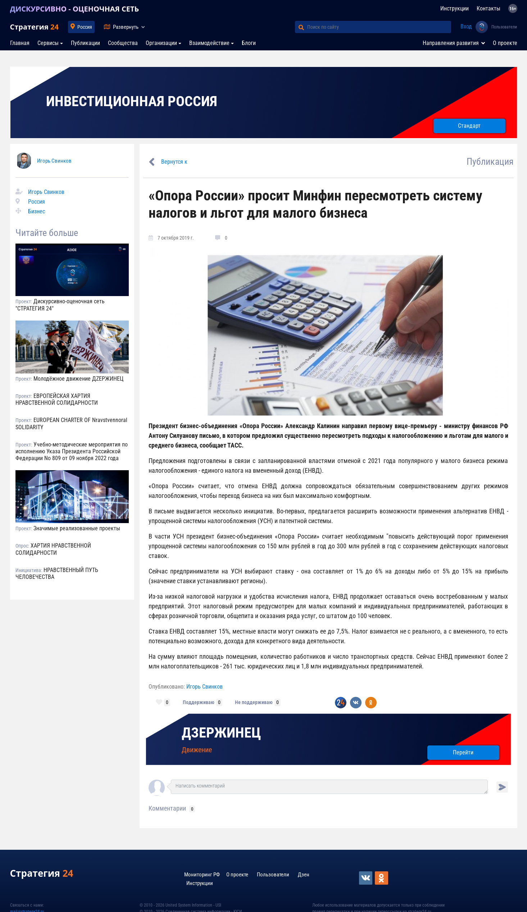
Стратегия (34, 27)
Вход (466, 26)
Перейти (463, 752)
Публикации (85, 43)
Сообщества (123, 43)
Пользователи (504, 27)
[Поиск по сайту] (379, 27)
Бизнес (36, 211)
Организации (161, 43)
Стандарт (469, 125)
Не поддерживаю (254, 702)
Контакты (488, 8)
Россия (84, 27)
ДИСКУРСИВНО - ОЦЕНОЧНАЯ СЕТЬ (74, 9)
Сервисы (48, 43)
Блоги (249, 43)
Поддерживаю (198, 702)
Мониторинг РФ (202, 874)
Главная (19, 43)
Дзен (303, 874)
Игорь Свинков (54, 161)
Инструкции (454, 8)
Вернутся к (174, 161)
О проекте (505, 43)
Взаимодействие (209, 43)
